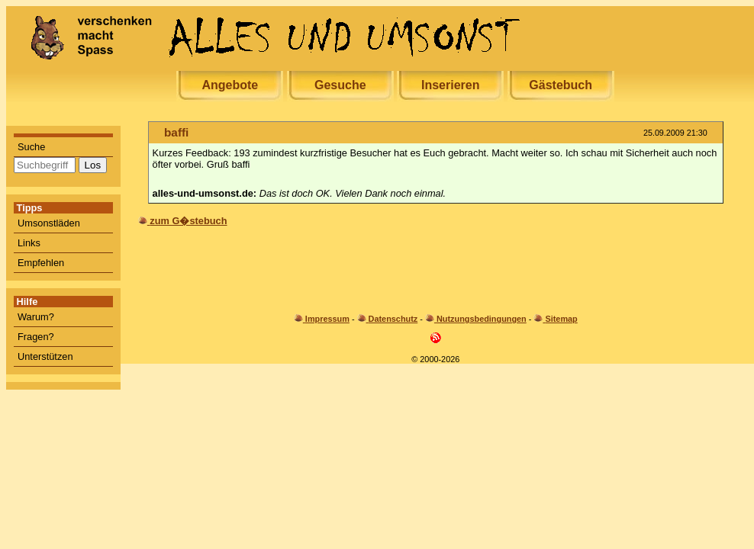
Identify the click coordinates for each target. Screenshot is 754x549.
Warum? (36, 317)
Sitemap (561, 318)
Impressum (327, 318)
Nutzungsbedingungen (482, 318)
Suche (31, 146)
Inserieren (450, 85)
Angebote (229, 85)
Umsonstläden (49, 223)
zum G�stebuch (188, 220)
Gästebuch (560, 85)
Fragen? (36, 336)
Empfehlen (41, 262)
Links (29, 243)
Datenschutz (393, 318)
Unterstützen (45, 356)
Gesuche (340, 85)
